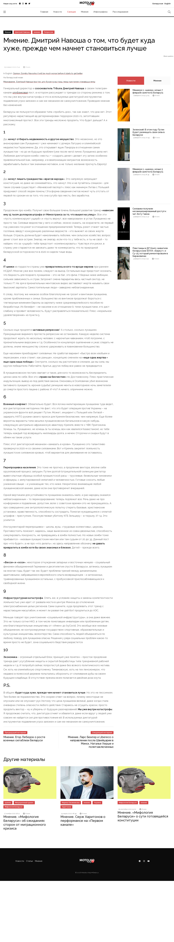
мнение (37, 32)
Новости (57, 12)
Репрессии (48, 32)
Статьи (29, 861)
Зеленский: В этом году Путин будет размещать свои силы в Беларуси (149, 132)
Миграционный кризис (24, 803)
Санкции (71, 12)
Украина (97, 803)
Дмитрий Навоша (22, 32)
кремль (8, 803)
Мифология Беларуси (13, 807)
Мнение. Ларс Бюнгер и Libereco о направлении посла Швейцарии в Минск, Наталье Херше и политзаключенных (91, 741)
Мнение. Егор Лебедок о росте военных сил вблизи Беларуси (24, 738)
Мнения (84, 12)
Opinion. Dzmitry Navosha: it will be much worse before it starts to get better (48, 73)
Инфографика (100, 12)
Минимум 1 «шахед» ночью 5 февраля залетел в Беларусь (148, 170)
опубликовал (20, 92)
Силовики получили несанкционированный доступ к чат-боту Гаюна (149, 211)
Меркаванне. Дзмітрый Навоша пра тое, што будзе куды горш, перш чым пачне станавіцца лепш (49, 82)
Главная (44, 12)
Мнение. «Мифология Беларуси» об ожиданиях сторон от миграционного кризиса (24, 822)
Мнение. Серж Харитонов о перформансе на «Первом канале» (82, 821)
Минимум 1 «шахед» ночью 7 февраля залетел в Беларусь (148, 91)
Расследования (120, 12)
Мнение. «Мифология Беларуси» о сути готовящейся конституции (143, 816)
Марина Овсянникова (71, 803)
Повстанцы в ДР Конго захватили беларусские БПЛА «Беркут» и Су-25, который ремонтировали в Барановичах (150, 252)
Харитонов (66, 807)
